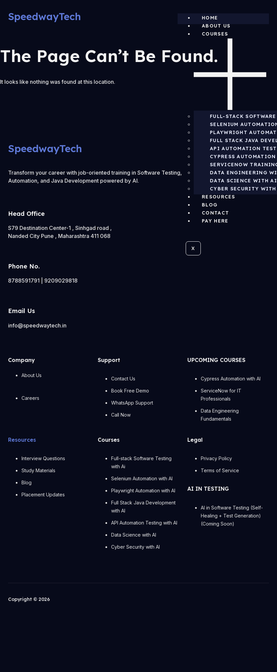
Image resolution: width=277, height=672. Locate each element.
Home (210, 18)
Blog (210, 205)
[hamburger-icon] (266, 19)
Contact (215, 213)
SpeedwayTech (44, 16)
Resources (218, 197)
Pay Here (215, 221)
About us (216, 26)
